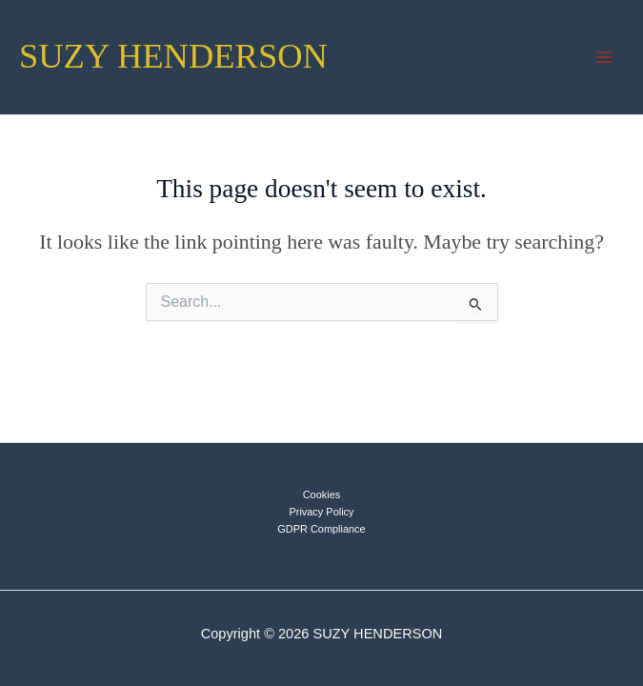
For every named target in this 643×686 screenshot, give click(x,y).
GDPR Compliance (321, 529)
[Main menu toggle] (604, 57)
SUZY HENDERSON (173, 56)
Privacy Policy (321, 511)
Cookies (322, 494)
